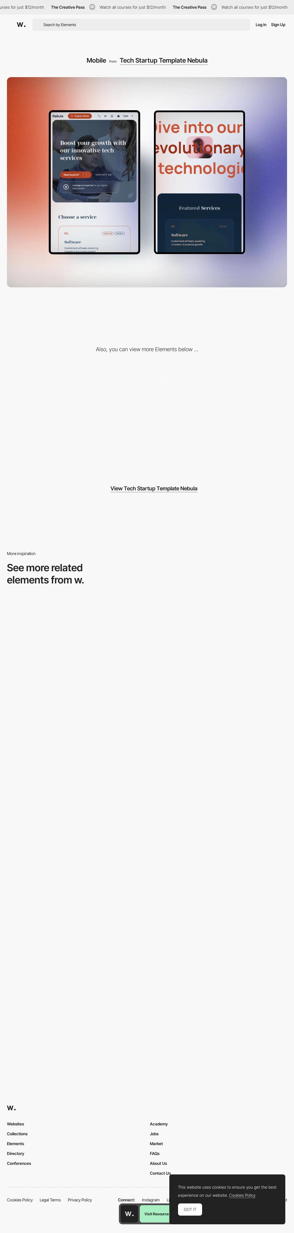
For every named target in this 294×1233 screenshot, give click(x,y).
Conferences (19, 1163)
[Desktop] (75, 419)
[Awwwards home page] (129, 1214)
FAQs (154, 1153)
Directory (15, 1153)
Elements (15, 1143)
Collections (17, 1133)
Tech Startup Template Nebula (164, 60)
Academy (159, 1123)
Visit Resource (156, 1214)
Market (156, 1143)
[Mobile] (218, 652)
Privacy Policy (80, 1199)
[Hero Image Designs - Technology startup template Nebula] (218, 419)
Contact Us (160, 1173)
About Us (158, 1163)
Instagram (151, 1199)
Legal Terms (50, 1199)
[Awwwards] (21, 24)
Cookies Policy (20, 1199)
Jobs (154, 1133)
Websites (15, 1123)
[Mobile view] (75, 986)
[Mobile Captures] (75, 875)
